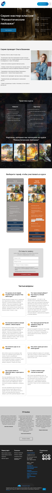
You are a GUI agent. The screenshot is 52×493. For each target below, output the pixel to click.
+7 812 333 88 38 (30, 453)
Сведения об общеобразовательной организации (32, 467)
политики (27, 268)
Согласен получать (18, 271)
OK (44, 489)
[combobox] (15, 265)
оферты (16, 269)
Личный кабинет (43, 3)
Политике (8, 490)
